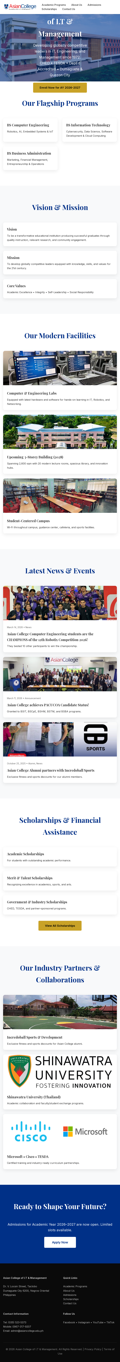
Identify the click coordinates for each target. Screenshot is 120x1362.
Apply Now (60, 1242)
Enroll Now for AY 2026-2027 (60, 87)
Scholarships (49, 9)
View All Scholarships (60, 925)
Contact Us (68, 9)
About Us (76, 4)
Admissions (94, 4)
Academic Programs (54, 4)
